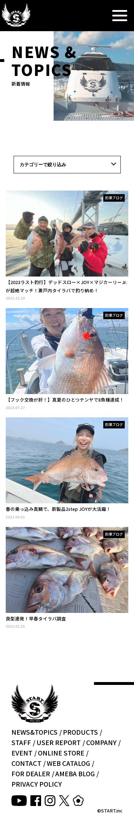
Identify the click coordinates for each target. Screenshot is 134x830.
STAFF (21, 742)
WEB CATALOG (68, 763)
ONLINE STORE (61, 752)
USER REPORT (58, 742)
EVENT (22, 752)
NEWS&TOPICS (34, 732)
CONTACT (26, 763)
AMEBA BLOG (75, 773)
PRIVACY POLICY (36, 783)
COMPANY (101, 742)
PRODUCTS (80, 732)
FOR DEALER (30, 773)
